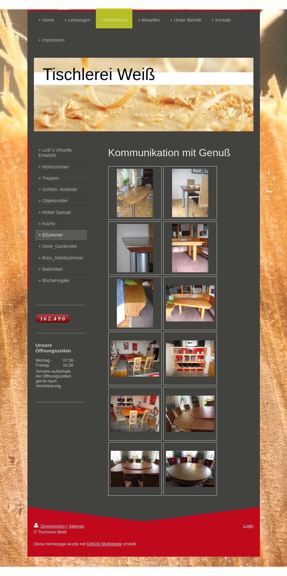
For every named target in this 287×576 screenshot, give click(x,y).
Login (248, 525)
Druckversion (50, 526)
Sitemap (76, 526)
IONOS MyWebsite (104, 543)
